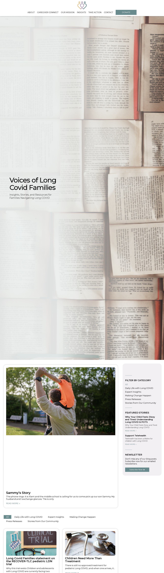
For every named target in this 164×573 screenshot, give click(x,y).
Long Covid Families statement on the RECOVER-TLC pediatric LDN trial (30, 561)
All (7, 517)
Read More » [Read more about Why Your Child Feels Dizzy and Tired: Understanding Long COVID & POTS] (130, 431)
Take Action (95, 12)
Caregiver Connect (47, 12)
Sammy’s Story (18, 493)
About (31, 12)
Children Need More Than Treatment (83, 560)
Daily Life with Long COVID (28, 517)
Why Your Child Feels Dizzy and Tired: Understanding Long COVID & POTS (140, 419)
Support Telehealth (135, 435)
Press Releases (14, 521)
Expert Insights (56, 517)
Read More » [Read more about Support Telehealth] (130, 444)
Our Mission (67, 12)
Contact (108, 12)
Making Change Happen (83, 517)
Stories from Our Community (43, 521)
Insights (81, 12)
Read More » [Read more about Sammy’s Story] (13, 503)
